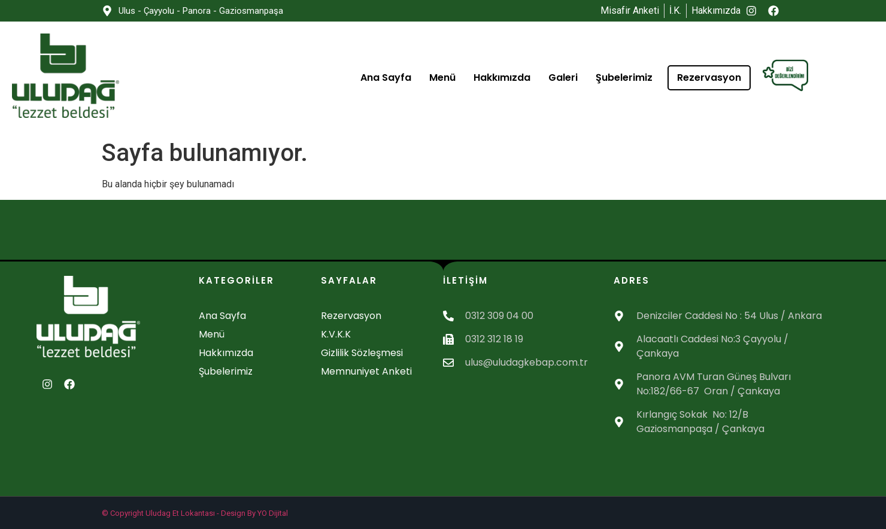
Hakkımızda (502, 77)
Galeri (563, 77)
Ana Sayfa (385, 77)
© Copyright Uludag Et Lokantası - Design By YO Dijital (195, 513)
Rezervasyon (709, 77)
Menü (442, 77)
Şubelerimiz (624, 77)
